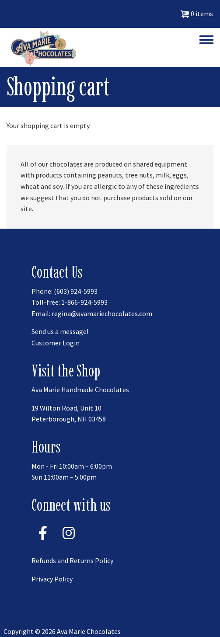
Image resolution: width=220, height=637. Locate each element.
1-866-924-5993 (84, 302)
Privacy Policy (52, 578)
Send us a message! (59, 331)
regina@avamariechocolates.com (102, 313)
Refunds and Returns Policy (72, 560)
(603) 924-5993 (76, 291)
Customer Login (55, 342)
